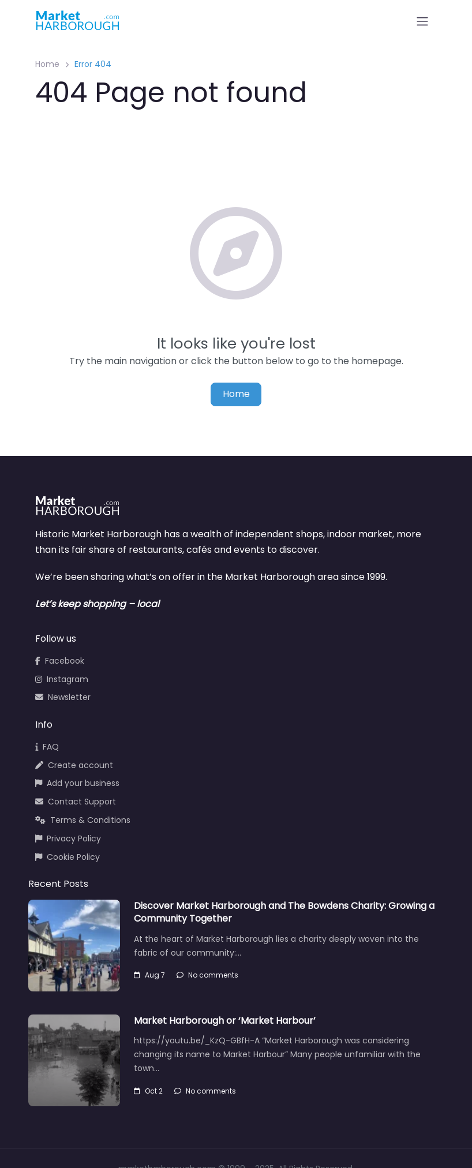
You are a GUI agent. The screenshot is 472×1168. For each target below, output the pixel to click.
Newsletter (63, 697)
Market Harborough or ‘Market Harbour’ (225, 1020)
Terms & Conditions (82, 820)
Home (47, 64)
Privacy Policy (68, 838)
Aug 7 (149, 975)
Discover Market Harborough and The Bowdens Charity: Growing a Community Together (284, 912)
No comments (207, 975)
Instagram (61, 679)
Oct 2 (148, 1091)
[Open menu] (422, 21)
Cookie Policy (67, 857)
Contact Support (75, 801)
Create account (74, 765)
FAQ (47, 747)
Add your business (77, 783)
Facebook (59, 661)
